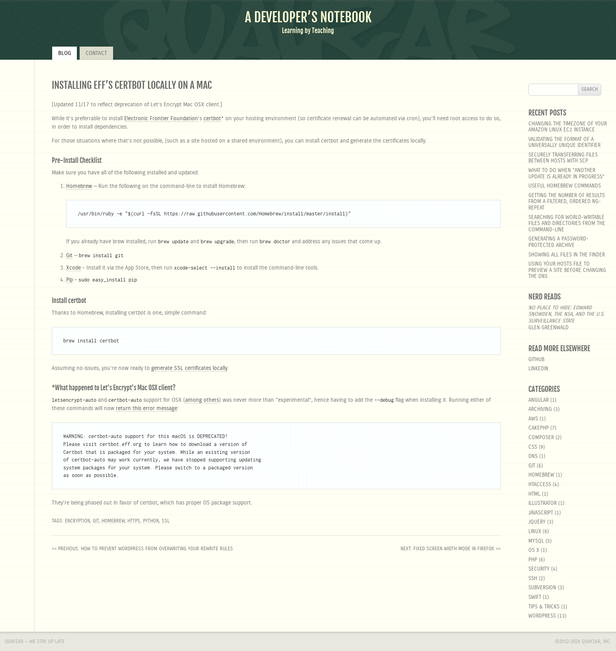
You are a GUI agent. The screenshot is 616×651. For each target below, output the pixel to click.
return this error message (146, 408)
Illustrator (542, 503)
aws (533, 419)
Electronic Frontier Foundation (161, 118)
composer (541, 437)
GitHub (536, 359)
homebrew (541, 475)
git (531, 466)
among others (202, 400)
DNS (533, 456)
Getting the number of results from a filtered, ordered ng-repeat (566, 202)
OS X (533, 550)
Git (69, 255)
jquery (537, 522)
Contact (96, 53)
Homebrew (79, 186)
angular (538, 400)
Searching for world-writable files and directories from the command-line (566, 224)
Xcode (73, 268)
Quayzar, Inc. (596, 641)
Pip (69, 280)
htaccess (539, 484)
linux (534, 531)
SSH (532, 578)
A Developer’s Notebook (308, 17)
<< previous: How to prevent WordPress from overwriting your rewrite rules (142, 548)
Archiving (540, 409)
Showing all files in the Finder (566, 255)
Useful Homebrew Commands (564, 186)
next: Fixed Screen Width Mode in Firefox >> (451, 548)
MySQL (536, 541)
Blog (64, 53)
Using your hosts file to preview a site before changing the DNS (567, 270)
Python (151, 520)
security (539, 569)
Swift (534, 597)
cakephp (538, 428)
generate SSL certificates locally (189, 368)
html (534, 494)
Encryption (77, 520)
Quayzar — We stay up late (35, 641)
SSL (166, 520)
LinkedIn (538, 368)
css (532, 447)
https (133, 520)
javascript (540, 513)
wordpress (542, 616)
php (532, 560)
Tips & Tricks (543, 607)
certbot (212, 118)
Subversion (542, 587)
